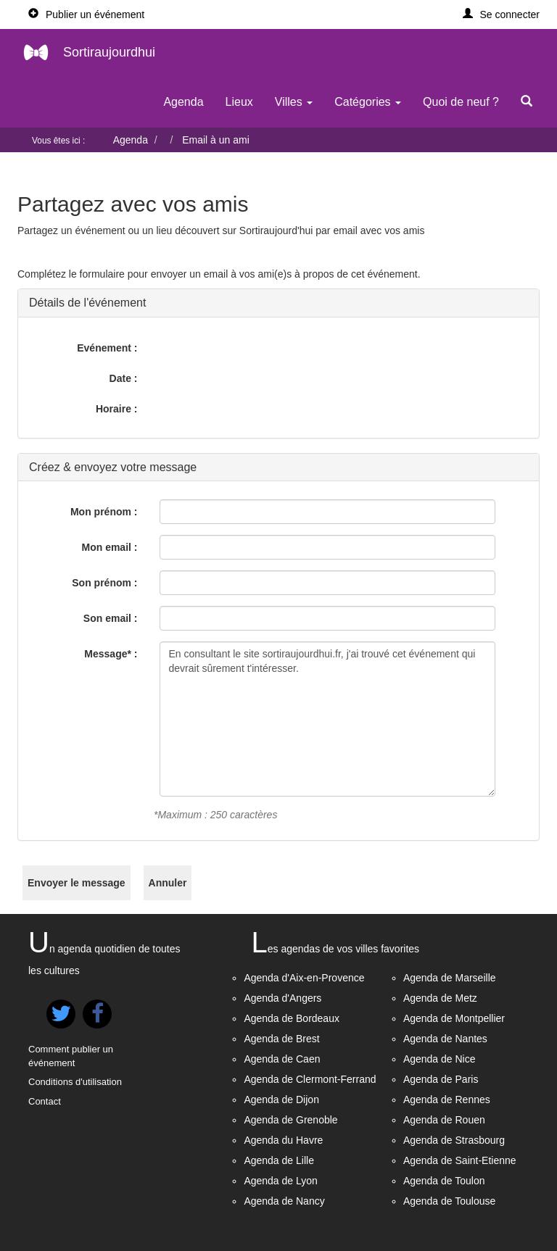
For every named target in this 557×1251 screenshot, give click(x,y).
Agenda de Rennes (446, 1099)
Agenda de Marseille (449, 978)
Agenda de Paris (441, 1079)
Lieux (239, 102)
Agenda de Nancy (284, 1201)
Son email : (110, 618)
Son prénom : (104, 583)
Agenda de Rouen (444, 1120)
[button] (501, 14)
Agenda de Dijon (281, 1099)
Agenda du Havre (283, 1140)
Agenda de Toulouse (449, 1201)
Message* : (110, 654)
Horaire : (117, 409)
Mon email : (109, 547)
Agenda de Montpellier (454, 1018)
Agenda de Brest (281, 1038)
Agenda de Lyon (280, 1180)
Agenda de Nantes (445, 1038)
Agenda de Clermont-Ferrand (310, 1079)
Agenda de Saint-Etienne (459, 1160)
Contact (44, 1101)
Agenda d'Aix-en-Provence (304, 978)
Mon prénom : (104, 512)
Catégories (367, 102)
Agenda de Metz (440, 998)
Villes (294, 102)
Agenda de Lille (279, 1160)
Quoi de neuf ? (461, 102)
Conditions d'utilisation (75, 1081)
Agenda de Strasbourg (454, 1140)
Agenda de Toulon (444, 1180)
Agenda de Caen (282, 1059)
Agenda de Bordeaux (291, 1018)
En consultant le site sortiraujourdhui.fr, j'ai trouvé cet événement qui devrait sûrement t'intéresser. (328, 719)
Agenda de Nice (439, 1059)
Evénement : (107, 348)
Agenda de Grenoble (290, 1120)
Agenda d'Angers (282, 998)
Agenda (183, 102)
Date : (124, 378)
